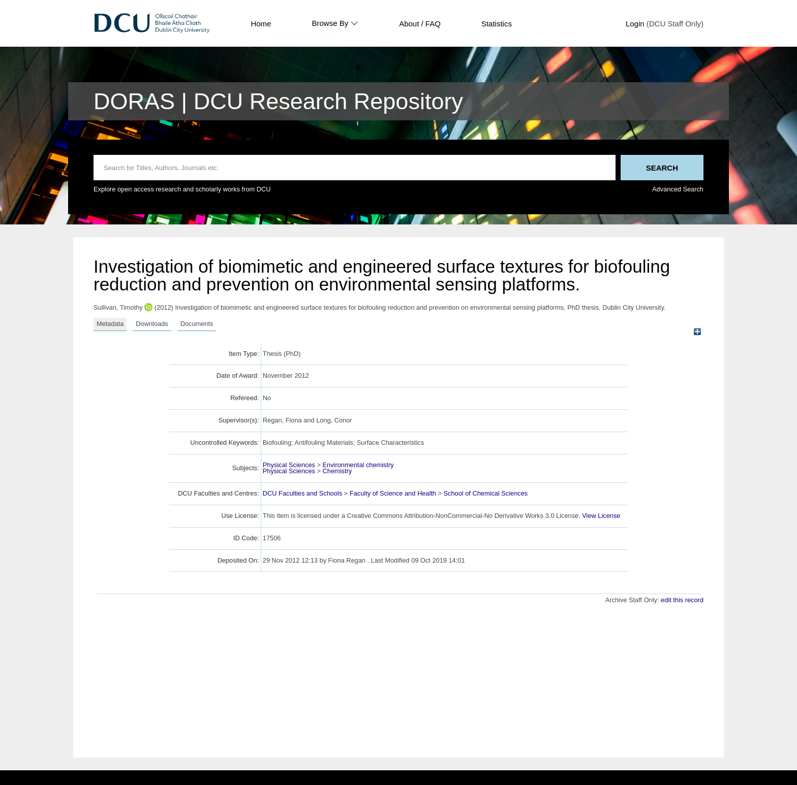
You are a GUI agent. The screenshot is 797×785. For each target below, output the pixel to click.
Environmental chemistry (358, 465)
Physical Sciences (289, 465)
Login (635, 23)
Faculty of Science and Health (393, 493)
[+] (697, 332)
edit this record (682, 600)
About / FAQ (420, 23)
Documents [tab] (196, 324)
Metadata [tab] (110, 324)
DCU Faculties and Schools (302, 493)
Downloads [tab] (152, 324)
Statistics (496, 23)
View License (601, 515)
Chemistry (337, 471)
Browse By (335, 23)
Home (261, 23)
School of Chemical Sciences (486, 493)
